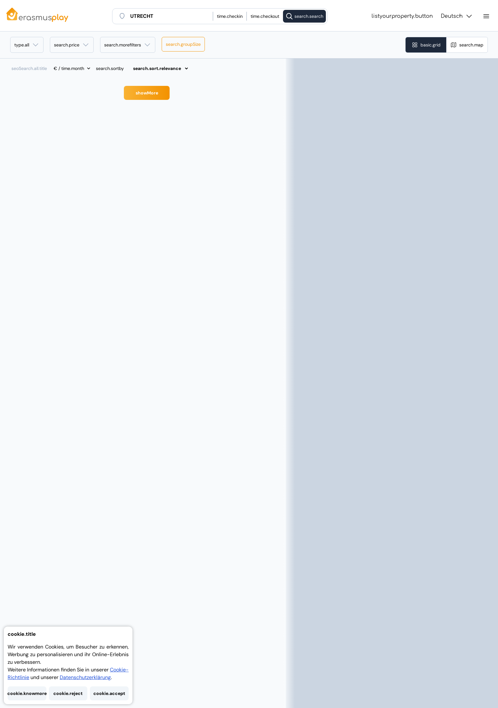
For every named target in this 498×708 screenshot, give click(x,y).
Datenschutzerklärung (85, 677)
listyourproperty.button (402, 16)
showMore (147, 93)
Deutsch (457, 16)
